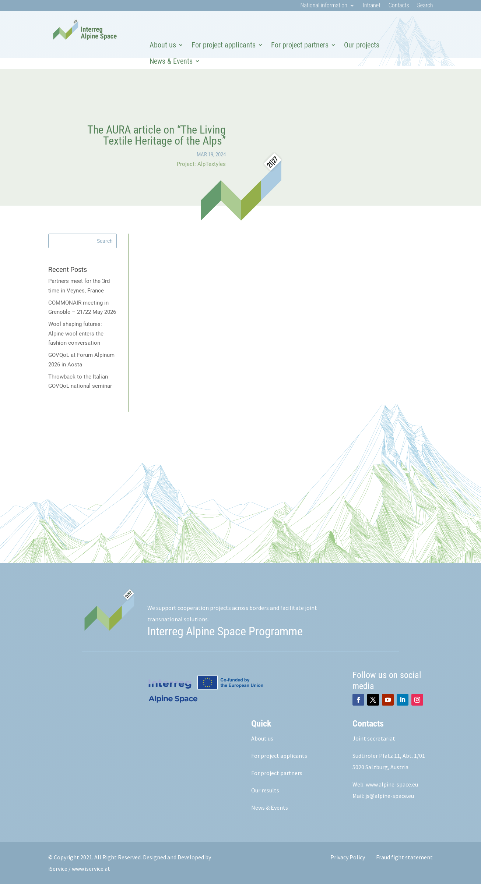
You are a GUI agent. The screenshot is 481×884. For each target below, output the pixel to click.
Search (425, 6)
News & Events (171, 61)
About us (163, 44)
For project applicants (224, 44)
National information (323, 6)
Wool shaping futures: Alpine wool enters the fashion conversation (75, 333)
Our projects (361, 44)
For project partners (300, 44)
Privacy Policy (347, 857)
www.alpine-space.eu (392, 784)
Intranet (371, 6)
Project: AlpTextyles (201, 164)
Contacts (399, 6)
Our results (265, 790)
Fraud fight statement (404, 857)
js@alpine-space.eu (389, 795)
